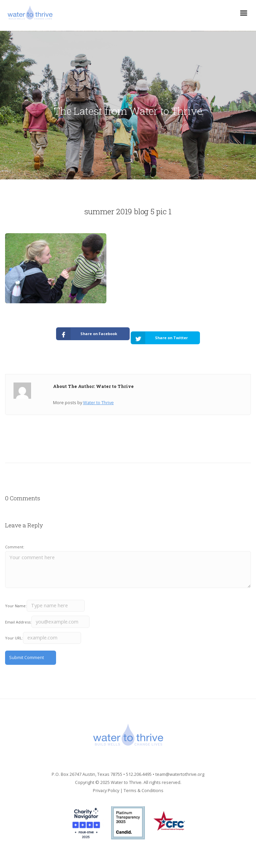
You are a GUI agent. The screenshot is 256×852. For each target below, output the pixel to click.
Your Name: (16, 605)
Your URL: (14, 637)
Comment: (14, 546)
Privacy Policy (106, 790)
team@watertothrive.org (179, 774)
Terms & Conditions (143, 790)
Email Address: (18, 622)
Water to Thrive (98, 402)
